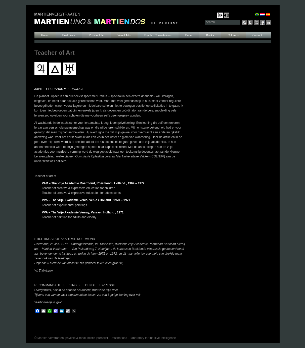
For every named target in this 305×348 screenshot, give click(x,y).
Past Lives (68, 35)
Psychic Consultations (157, 35)
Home (45, 35)
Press (188, 35)
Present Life (96, 35)
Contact (257, 35)
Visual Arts (123, 35)
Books (210, 35)
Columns (233, 35)
